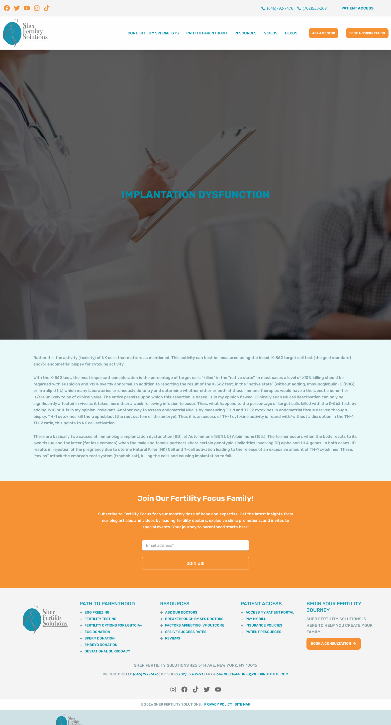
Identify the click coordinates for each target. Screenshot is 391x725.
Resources (245, 33)
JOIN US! (195, 563)
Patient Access (357, 8)
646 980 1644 (228, 674)
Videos (271, 33)
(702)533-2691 (190, 674)
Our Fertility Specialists (153, 33)
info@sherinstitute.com (265, 674)
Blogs (291, 33)
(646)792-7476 (146, 674)
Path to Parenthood (206, 33)
